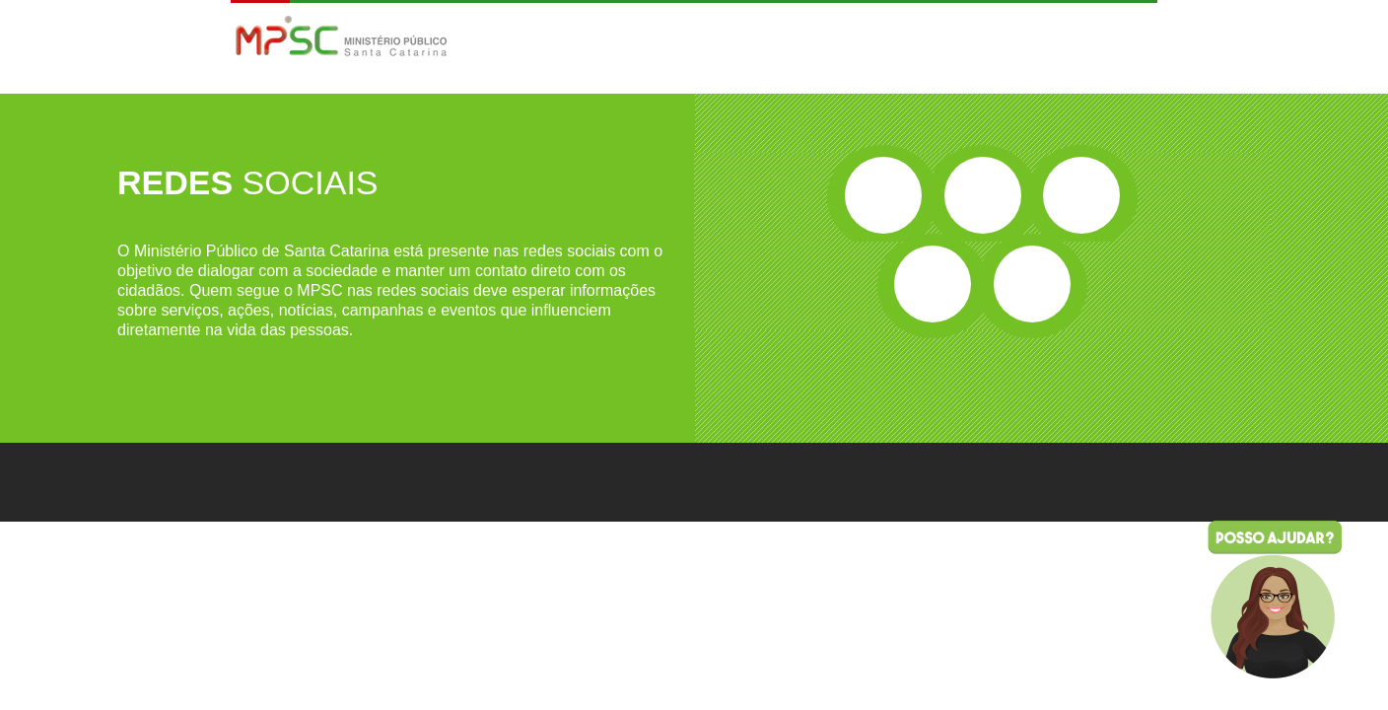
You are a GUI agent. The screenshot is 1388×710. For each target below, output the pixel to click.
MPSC (341, 38)
